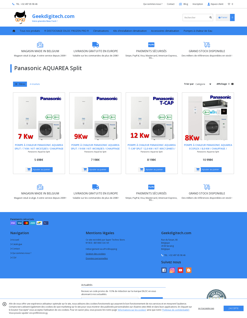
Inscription (198, 4)
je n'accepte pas (206, 308)
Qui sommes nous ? (20, 253)
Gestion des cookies (95, 253)
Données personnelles (97, 258)
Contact (170, 4)
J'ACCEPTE (233, 308)
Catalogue (16, 244)
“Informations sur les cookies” (131, 309)
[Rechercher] (210, 17)
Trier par (189, 83)
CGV (13, 257)
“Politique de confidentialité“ (175, 309)
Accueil (14, 239)
